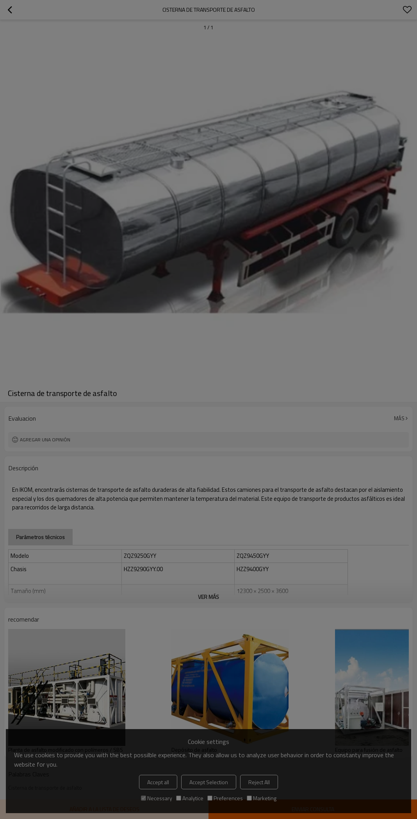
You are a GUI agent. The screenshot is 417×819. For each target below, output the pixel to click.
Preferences (225, 798)
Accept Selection (208, 782)
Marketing (261, 798)
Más (399, 418)
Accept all (158, 782)
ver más (208, 597)
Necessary (156, 798)
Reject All (259, 782)
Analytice (189, 798)
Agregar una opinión (45, 439)
